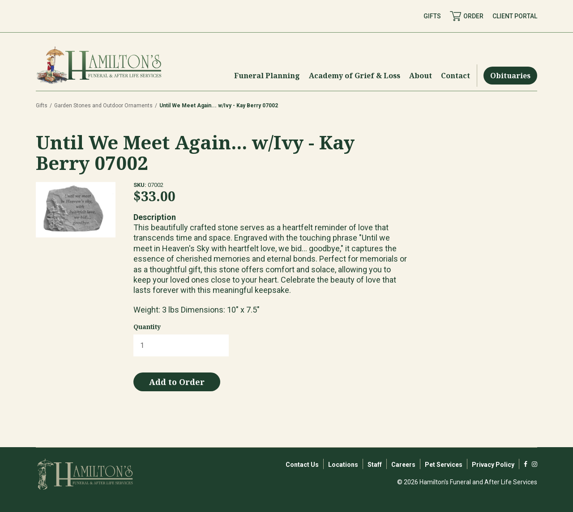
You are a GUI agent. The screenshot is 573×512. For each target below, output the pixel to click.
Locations (343, 464)
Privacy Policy (493, 464)
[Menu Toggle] (267, 75)
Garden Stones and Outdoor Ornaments (103, 105)
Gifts (41, 105)
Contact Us (302, 464)
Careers (403, 464)
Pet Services (443, 464)
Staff (375, 464)
